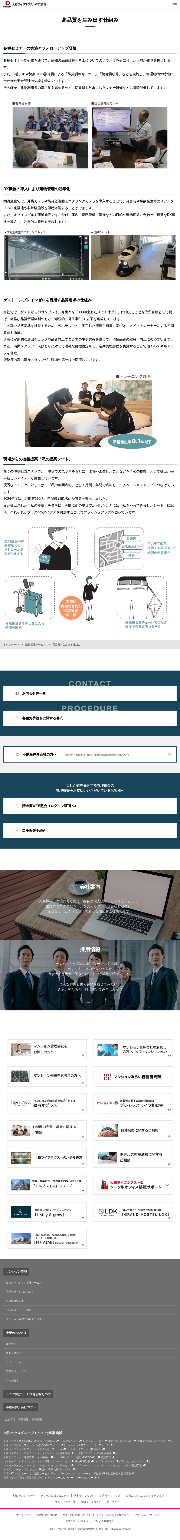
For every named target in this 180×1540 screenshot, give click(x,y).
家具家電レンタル (61, 1469)
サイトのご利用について (77, 1514)
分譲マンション (69, 1441)
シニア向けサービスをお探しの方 (28, 1394)
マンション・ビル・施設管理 (125, 1465)
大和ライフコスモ (91, 1502)
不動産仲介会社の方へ (97, 755)
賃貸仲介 (96, 1449)
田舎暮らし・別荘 (93, 1441)
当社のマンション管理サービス (24, 1282)
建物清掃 (106, 1453)
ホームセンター (85, 1477)
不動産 (97, 1473)
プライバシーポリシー (147, 1514)
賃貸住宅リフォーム (48, 1445)
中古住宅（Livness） (120, 1441)
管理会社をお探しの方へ (20, 1291)
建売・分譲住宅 (46, 1441)
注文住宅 (28, 1441)
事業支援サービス (16, 1371)
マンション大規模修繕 (57, 1453)
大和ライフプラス (65, 1502)
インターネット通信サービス (33, 1473)
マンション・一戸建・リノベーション (48, 1461)
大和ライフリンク (84, 1495)
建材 (44, 1469)
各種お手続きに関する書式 (42, 718)
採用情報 (37, 1419)
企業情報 (10, 1419)
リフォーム (102, 1445)
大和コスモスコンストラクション (145, 1495)
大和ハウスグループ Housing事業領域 (32, 1433)
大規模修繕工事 (15, 1300)
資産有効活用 (13, 1353)
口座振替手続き (34, 830)
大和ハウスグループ (23, 1495)
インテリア (30, 1469)
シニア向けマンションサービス (52, 1465)
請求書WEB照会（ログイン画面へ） (50, 806)
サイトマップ (24, 1514)
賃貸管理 (106, 1457)
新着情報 (23, 1419)
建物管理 (11, 1343)
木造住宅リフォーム (50, 1449)
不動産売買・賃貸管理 (118, 1473)
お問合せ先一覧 (34, 693)
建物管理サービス (35, 644)
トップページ (11, 644)
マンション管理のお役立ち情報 (24, 1319)
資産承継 (31, 1477)
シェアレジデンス (104, 1461)
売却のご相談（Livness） (152, 1441)
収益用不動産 (82, 1461)
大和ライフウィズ (110, 1495)
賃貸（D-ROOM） (86, 1457)
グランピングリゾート (132, 1461)
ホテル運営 (12, 1380)
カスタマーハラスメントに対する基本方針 (89, 1521)
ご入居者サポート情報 (19, 1310)
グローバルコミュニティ (55, 1495)
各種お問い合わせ (47, 1514)
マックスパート (115, 1502)
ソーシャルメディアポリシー (112, 1514)
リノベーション (15, 1362)
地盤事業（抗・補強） (36, 1457)
